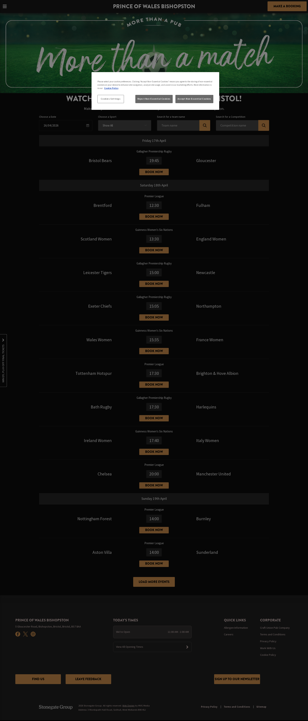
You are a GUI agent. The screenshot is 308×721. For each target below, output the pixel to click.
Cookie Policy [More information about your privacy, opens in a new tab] (111, 88)
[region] (155, 91)
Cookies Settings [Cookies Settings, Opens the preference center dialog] (110, 98)
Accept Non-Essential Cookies (194, 98)
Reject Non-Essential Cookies (154, 98)
